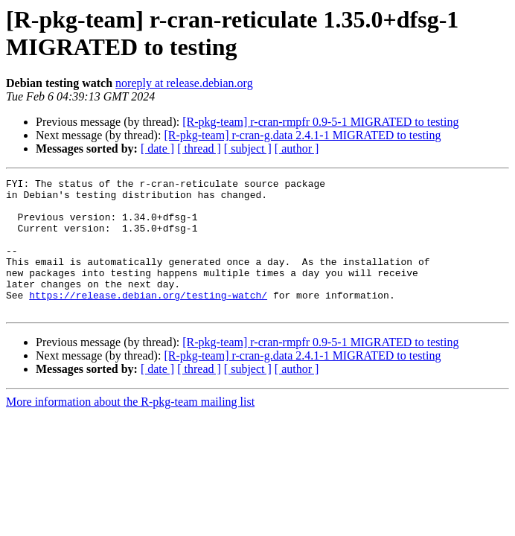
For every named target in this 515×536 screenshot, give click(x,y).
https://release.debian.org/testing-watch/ (148, 319)
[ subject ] (248, 148)
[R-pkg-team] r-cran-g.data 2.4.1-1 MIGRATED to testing (302, 135)
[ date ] (157, 148)
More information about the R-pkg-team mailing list (130, 428)
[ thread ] (199, 148)
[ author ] (297, 148)
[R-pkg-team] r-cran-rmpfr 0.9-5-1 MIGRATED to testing (320, 121)
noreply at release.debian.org (184, 83)
